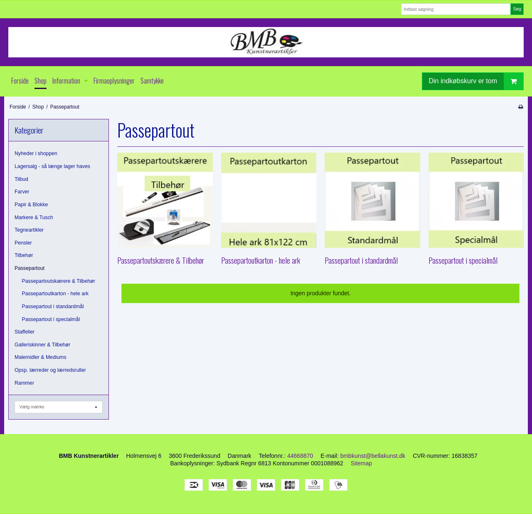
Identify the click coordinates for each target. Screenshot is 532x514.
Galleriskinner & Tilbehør (42, 345)
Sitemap (361, 463)
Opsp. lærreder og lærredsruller (50, 370)
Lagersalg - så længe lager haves (52, 166)
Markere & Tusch (34, 217)
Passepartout (29, 268)
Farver (22, 192)
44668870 (300, 455)
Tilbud (21, 179)
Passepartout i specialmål (51, 319)
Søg (517, 8)
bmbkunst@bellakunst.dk (373, 455)
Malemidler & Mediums (40, 357)
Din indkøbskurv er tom (476, 81)
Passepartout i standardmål (53, 306)
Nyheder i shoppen (36, 153)
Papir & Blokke (31, 205)
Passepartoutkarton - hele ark (55, 294)
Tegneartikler (29, 230)
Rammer (24, 383)
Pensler (23, 243)
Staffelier (24, 332)
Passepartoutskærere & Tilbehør (58, 281)
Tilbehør (24, 255)
